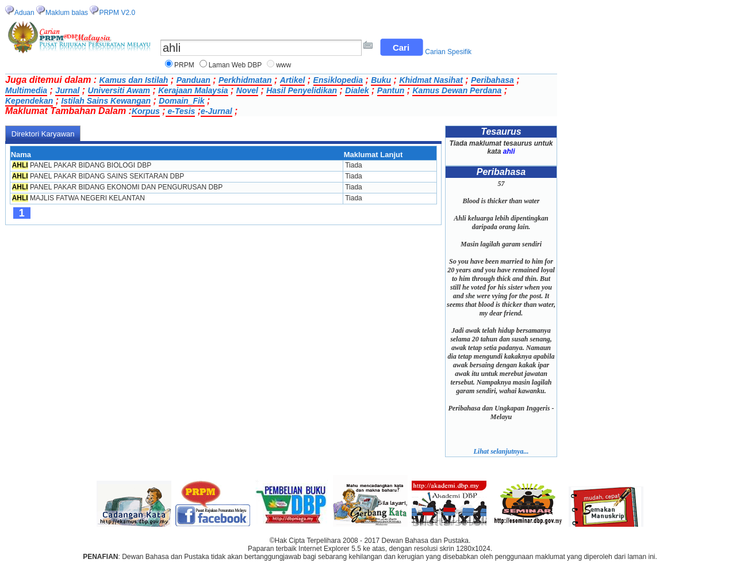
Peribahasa (492, 80)
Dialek (357, 90)
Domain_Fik (181, 100)
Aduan (24, 13)
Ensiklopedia (338, 80)
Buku (381, 80)
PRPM (184, 65)
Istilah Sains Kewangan (106, 100)
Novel (247, 90)
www (283, 65)
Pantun (390, 90)
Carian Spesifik (448, 52)
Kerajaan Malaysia (193, 90)
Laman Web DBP (235, 65)
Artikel (292, 80)
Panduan (193, 80)
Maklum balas (66, 13)
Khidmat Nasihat (430, 80)
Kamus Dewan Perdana (456, 90)
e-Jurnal (216, 111)
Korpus (146, 111)
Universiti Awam (119, 90)
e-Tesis (180, 111)
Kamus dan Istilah (133, 80)
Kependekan (29, 100)
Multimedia (26, 90)
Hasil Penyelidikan (301, 90)
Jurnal (67, 90)
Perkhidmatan (245, 80)
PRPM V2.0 (117, 13)
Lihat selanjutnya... (500, 451)
